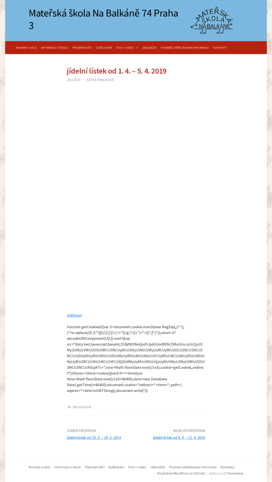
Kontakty (220, 48)
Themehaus (234, 473)
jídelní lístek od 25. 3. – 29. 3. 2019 (94, 437)
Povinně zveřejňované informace (185, 48)
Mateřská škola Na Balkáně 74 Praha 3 (103, 19)
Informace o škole (54, 48)
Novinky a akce (26, 48)
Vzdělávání (104, 48)
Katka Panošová (100, 79)
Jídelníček (149, 48)
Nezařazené (82, 407)
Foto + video (125, 48)
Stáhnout (74, 315)
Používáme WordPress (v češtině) (181, 473)
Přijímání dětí (82, 48)
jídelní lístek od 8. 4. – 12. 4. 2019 (179, 437)
